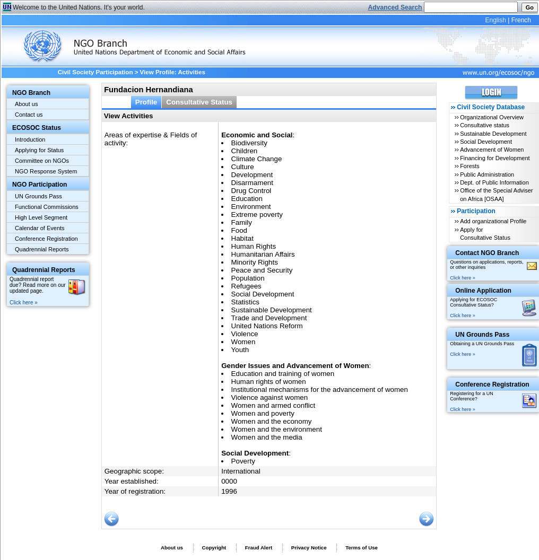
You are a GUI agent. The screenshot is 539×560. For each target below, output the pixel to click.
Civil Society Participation (95, 72)
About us (26, 104)
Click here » (24, 302)
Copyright (214, 547)
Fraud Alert (258, 547)
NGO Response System (46, 171)
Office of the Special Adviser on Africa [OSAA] (496, 194)
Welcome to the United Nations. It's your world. (79, 7)
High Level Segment (41, 217)
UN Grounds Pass (38, 196)
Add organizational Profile (493, 221)
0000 (229, 481)
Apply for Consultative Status (485, 233)
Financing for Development (494, 158)
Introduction (30, 139)
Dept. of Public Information (494, 182)
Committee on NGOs (42, 161)
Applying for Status (39, 150)
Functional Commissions (47, 207)
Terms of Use (361, 547)
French (521, 20)
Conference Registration (46, 238)
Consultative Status (199, 102)
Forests (470, 166)
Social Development (486, 141)
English (495, 20)
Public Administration (487, 174)
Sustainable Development (493, 133)
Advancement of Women (492, 149)
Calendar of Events (40, 228)
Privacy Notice (309, 547)
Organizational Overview (492, 117)
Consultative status (484, 125)
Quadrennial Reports (42, 249)
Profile (146, 102)
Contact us (29, 114)
